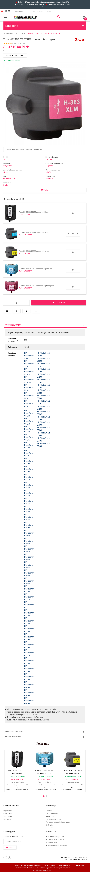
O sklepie (49, 825)
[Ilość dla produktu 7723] (73, 252)
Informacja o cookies (67, 857)
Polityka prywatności (54, 819)
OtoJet (5, 185)
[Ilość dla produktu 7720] (73, 213)
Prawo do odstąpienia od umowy (58, 822)
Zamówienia (8, 816)
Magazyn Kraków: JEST (15, 55)
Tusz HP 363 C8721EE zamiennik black (33, 212)
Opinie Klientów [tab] (13, 736)
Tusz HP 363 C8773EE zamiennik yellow (34, 251)
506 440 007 (51, 842)
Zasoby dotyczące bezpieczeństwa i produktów (24, 149)
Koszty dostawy (52, 813)
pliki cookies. (45, 865)
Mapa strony (50, 828)
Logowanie (7, 811)
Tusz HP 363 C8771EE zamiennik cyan (33, 232)
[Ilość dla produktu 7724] (73, 270)
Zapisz (10, 847)
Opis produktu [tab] (13, 325)
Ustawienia (7, 819)
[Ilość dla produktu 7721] (73, 233)
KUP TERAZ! (58, 302)
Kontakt (49, 811)
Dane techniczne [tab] (14, 731)
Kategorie (44, 25)
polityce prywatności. (45, 870)
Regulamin (50, 816)
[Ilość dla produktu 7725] (73, 287)
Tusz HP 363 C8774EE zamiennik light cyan (35, 269)
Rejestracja (7, 813)
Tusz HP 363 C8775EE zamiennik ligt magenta (36, 286)
